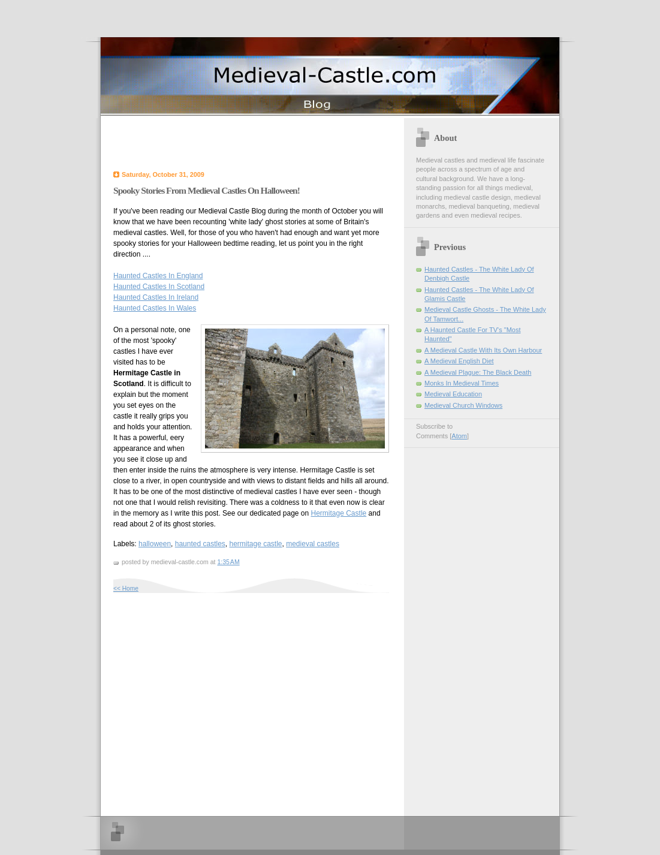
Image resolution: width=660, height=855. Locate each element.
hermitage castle (255, 544)
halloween (154, 544)
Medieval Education (453, 394)
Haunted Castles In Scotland (158, 286)
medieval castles (312, 544)
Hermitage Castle (339, 513)
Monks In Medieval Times (461, 383)
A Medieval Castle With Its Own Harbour (483, 350)
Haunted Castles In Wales (154, 308)
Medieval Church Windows (463, 405)
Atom (459, 435)
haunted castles (200, 544)
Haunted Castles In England (158, 276)
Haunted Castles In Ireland (155, 297)
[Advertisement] (253, 142)
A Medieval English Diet (459, 361)
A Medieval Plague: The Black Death (477, 372)
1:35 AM (228, 561)
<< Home (125, 588)
